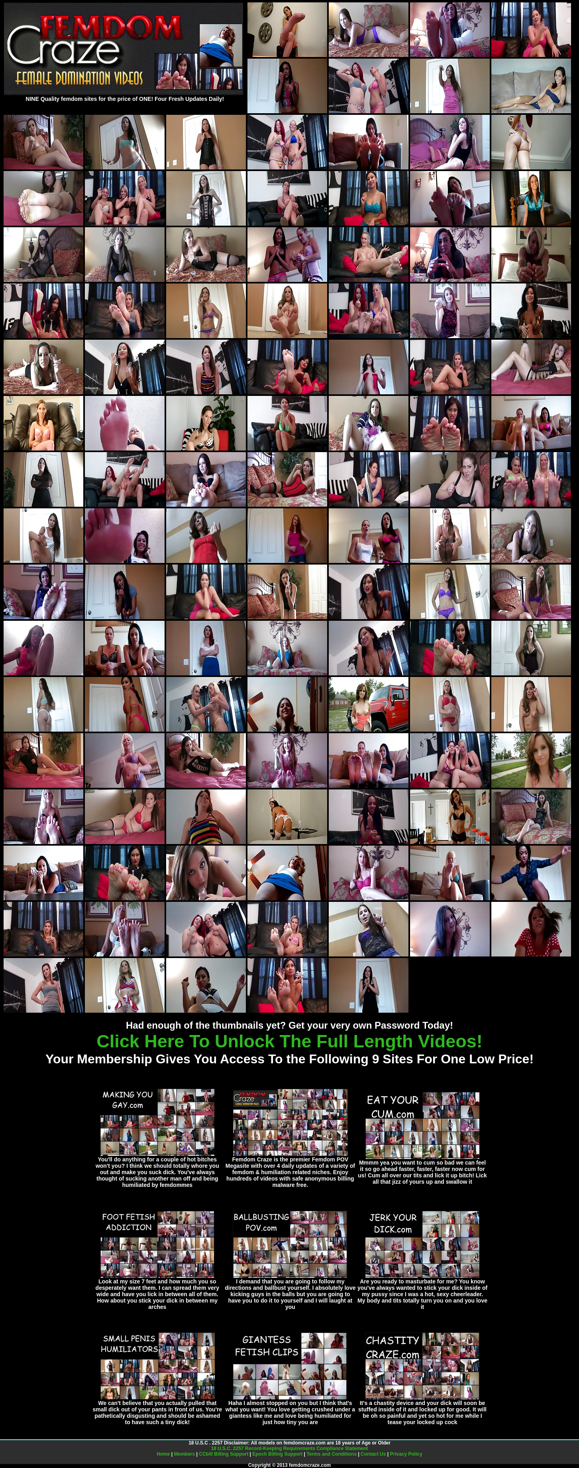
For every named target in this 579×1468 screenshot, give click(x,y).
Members (184, 1454)
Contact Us (373, 1454)
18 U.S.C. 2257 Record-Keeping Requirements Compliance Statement (289, 1448)
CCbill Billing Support (223, 1454)
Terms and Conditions (331, 1454)
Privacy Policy (406, 1454)
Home (163, 1454)
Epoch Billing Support (277, 1454)
